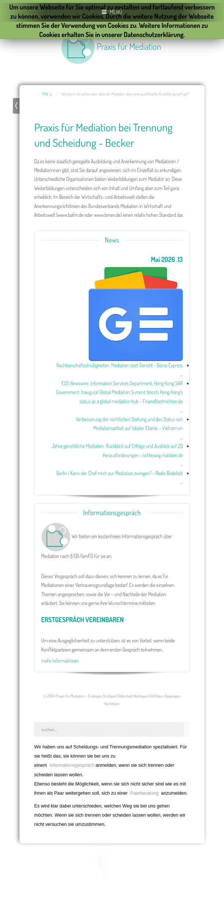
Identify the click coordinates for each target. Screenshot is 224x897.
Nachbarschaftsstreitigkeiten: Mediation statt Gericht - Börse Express (119, 365)
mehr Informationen (60, 660)
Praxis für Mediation (129, 46)
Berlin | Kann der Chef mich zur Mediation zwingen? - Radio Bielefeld (119, 473)
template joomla (2, 861)
